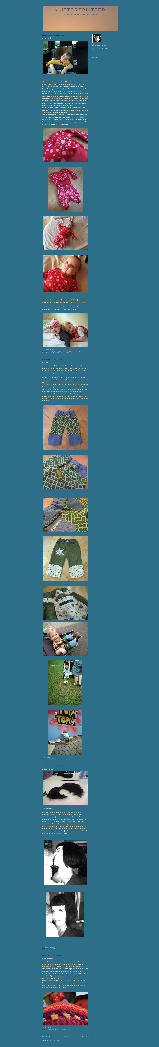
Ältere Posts (85, 1036)
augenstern (52, 351)
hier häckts (47, 959)
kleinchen (57, 352)
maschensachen (64, 1029)
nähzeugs (65, 352)
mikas (49, 387)
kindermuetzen (74, 351)
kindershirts (47, 352)
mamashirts (52, 1029)
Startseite (66, 1036)
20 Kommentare (48, 947)
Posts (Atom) (54, 1040)
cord (55, 300)
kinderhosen (63, 351)
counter (94, 57)
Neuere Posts (46, 1036)
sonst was (52, 948)
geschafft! (47, 38)
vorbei (45, 363)
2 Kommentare (48, 1028)
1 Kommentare (48, 757)
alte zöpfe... (47, 769)
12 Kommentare (48, 349)
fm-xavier (74, 389)
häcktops (53, 962)
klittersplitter (80, 10)
